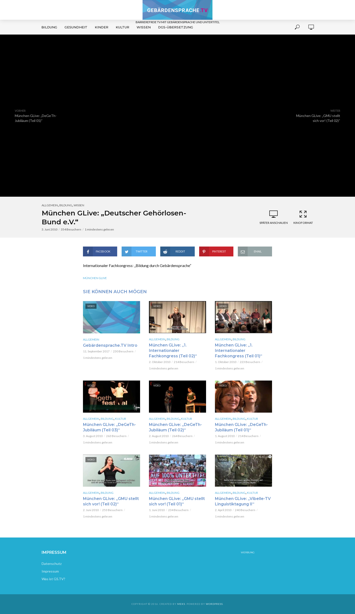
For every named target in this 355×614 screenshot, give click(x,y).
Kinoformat (303, 217)
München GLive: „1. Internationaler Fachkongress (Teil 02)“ (173, 350)
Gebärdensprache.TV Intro (110, 345)
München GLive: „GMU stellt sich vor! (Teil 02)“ (111, 501)
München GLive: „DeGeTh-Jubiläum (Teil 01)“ (241, 427)
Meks (181, 603)
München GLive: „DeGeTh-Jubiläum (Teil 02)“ (175, 427)
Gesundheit (76, 27)
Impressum (50, 571)
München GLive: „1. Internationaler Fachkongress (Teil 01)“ (238, 350)
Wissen (144, 27)
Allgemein (50, 205)
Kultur (122, 27)
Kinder (101, 27)
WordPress (214, 603)
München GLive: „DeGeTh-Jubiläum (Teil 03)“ (109, 427)
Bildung (49, 27)
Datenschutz (52, 563)
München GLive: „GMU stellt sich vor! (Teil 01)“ (177, 501)
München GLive (95, 278)
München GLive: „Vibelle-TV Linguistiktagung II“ (243, 501)
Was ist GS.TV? (53, 579)
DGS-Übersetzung (175, 27)
